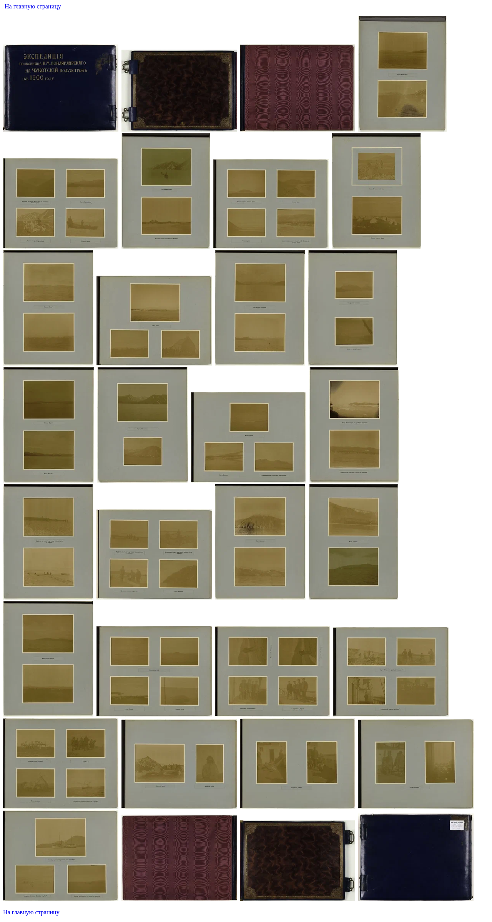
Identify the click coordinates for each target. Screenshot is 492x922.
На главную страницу (32, 6)
